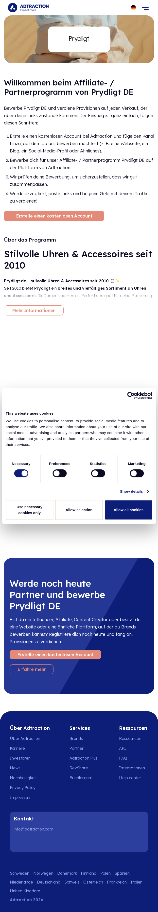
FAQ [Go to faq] (123, 758)
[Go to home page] (28, 7)
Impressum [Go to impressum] (21, 797)
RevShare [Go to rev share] (79, 767)
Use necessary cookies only (29, 510)
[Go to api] (133, 748)
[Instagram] (35, 842)
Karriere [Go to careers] (17, 748)
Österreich (93, 882)
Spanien (122, 873)
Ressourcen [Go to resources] (130, 738)
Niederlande (21, 882)
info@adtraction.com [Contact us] (33, 829)
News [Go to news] (15, 767)
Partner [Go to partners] (77, 748)
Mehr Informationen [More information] (33, 310)
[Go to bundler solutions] (84, 777)
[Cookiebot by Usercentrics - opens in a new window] (130, 395)
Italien (136, 882)
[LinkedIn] (20, 842)
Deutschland (48, 882)
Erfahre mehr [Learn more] (32, 669)
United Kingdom (25, 890)
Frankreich (117, 882)
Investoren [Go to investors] (20, 758)
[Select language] (133, 8)
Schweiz (71, 882)
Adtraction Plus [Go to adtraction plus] (84, 758)
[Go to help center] (133, 777)
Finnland (88, 873)
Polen (105, 873)
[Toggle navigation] (145, 7)
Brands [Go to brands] (76, 738)
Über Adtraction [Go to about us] (25, 738)
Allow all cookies (128, 510)
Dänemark (67, 873)
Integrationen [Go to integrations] (132, 767)
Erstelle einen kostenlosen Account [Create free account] (54, 216)
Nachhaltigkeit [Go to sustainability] (23, 777)
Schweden (19, 873)
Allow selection (79, 510)
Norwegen (43, 873)
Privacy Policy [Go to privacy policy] (22, 787)
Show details (131, 491)
